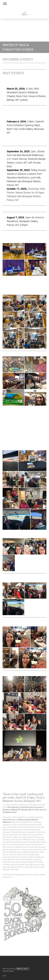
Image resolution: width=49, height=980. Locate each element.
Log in (4, 975)
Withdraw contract (22, 969)
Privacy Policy (10, 969)
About (4, 969)
